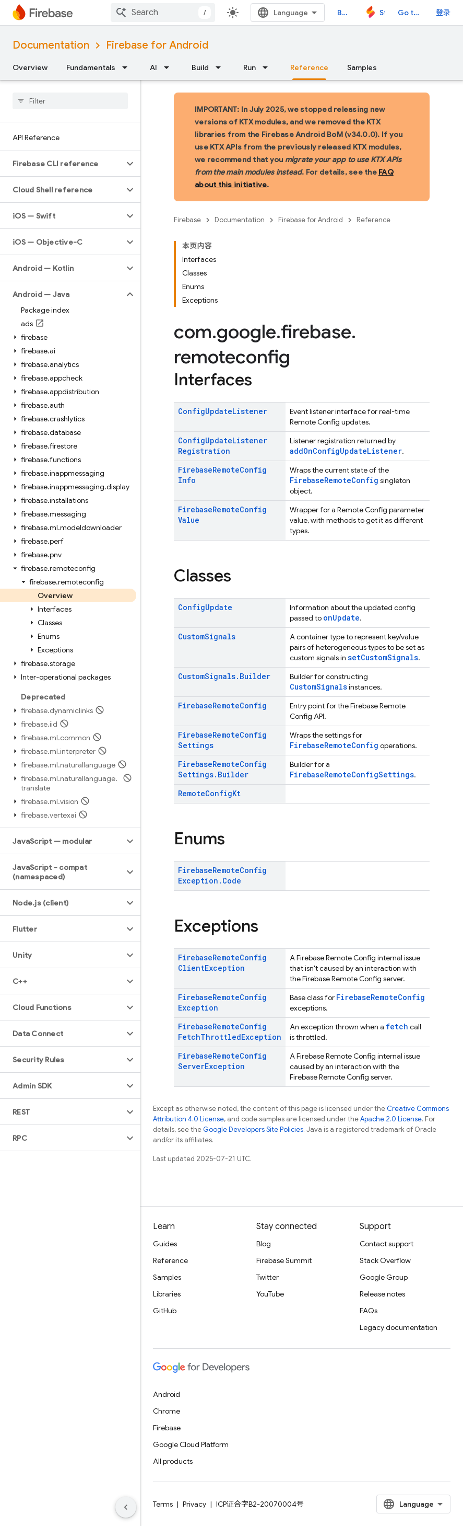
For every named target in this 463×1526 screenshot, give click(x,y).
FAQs (368, 1310)
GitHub (164, 1310)
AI (153, 67)
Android (166, 1394)
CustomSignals (206, 636)
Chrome (166, 1411)
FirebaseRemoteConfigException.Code (222, 875)
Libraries (167, 1294)
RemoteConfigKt (209, 793)
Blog (344, 12)
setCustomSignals (383, 657)
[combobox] (163, 12)
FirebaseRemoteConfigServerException (222, 1061)
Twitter (267, 1277)
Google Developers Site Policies (253, 1129)
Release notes (382, 1294)
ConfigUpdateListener (222, 411)
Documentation (51, 45)
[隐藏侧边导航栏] (125, 1507)
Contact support (386, 1243)
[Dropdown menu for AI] (169, 67)
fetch (397, 1026)
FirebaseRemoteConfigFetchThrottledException (229, 1032)
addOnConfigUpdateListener (346, 451)
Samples (362, 67)
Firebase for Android (157, 45)
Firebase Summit (284, 1260)
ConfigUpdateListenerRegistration (222, 445)
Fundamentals (90, 67)
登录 (443, 12)
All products (173, 1461)
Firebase (187, 219)
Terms (163, 1504)
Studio (382, 12)
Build (200, 67)
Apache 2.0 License (391, 1119)
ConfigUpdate (205, 607)
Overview (30, 67)
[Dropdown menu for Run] (268, 67)
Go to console (410, 12)
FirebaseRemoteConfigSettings (352, 774)
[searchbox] (70, 101)
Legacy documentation (398, 1327)
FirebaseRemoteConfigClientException (222, 963)
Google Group (384, 1277)
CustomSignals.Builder (224, 676)
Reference (373, 219)
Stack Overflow (385, 1260)
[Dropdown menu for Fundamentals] (127, 67)
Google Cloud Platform (191, 1444)
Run (249, 67)
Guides (165, 1243)
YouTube (270, 1294)
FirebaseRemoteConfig (334, 480)
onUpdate (341, 618)
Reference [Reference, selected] (309, 67)
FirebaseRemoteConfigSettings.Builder (222, 769)
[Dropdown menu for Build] (221, 67)
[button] (62, 163)
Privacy (194, 1504)
